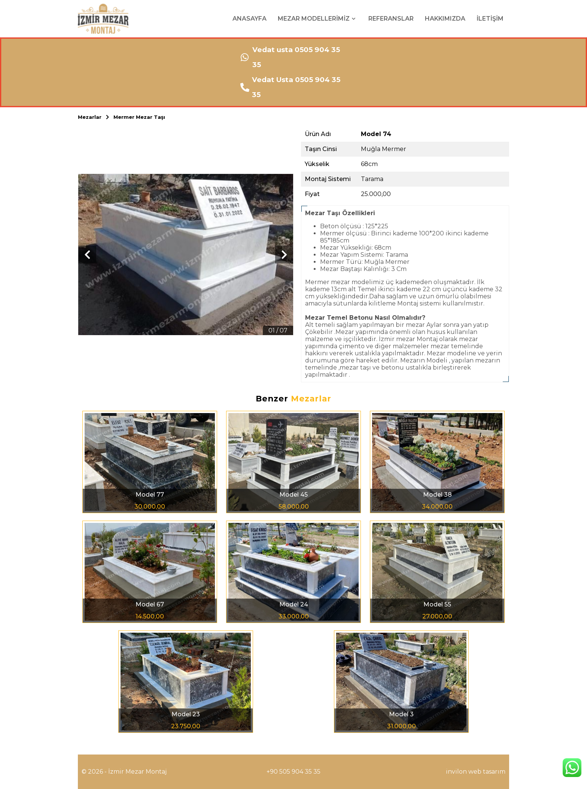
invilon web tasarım (475, 771)
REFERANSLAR (391, 18)
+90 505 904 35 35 (293, 771)
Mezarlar (95, 117)
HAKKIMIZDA (445, 18)
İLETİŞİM (490, 18)
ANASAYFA (249, 18)
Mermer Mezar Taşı (139, 117)
